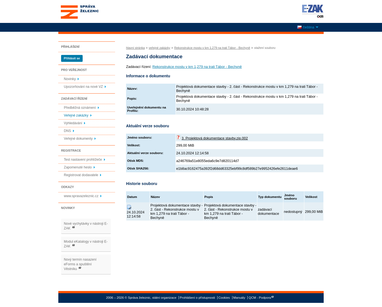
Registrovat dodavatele (81, 175)
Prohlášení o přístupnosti (197, 297)
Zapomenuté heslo (78, 167)
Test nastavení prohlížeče (83, 160)
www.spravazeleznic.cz (81, 196)
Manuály (239, 297)
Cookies (224, 297)
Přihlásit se (72, 58)
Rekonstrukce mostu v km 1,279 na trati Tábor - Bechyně (212, 47)
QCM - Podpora (260, 297)
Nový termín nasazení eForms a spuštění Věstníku (80, 264)
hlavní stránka (135, 47)
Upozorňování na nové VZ (83, 87)
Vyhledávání (73, 123)
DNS (67, 131)
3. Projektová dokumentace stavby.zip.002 (215, 138)
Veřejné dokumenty (78, 139)
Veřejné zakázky (76, 115)
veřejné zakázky (159, 47)
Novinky (70, 79)
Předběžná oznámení (80, 108)
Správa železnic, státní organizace (89, 11)
